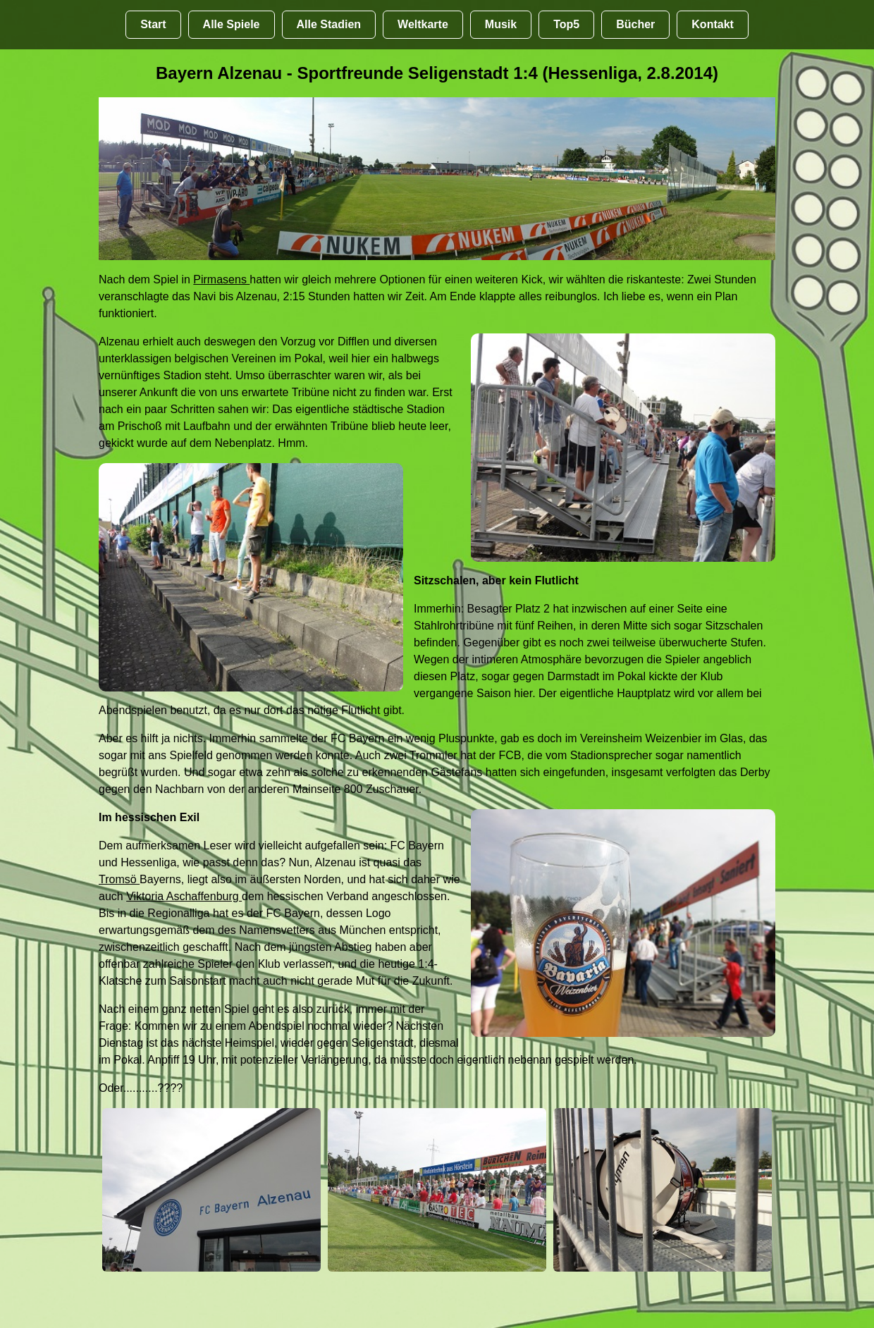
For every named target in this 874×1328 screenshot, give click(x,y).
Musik (501, 24)
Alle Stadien (329, 24)
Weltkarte (423, 24)
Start (153, 24)
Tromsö (119, 879)
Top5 (566, 24)
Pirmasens (221, 279)
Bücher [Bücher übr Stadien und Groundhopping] (635, 24)
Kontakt (712, 24)
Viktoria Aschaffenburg (184, 896)
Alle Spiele (231, 24)
